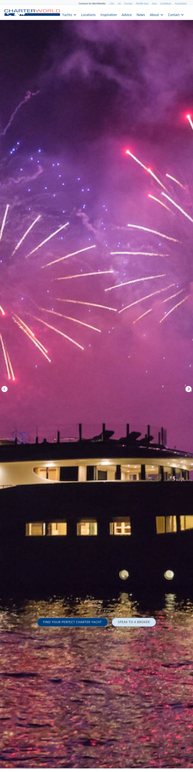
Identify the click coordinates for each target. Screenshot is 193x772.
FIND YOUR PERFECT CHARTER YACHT (72, 622)
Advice (127, 14)
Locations (88, 14)
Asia (154, 3)
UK (119, 3)
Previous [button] (5, 389)
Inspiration (108, 14)
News (141, 14)
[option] (96, 386)
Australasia (181, 3)
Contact (174, 14)
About (154, 14)
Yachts (67, 14)
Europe (128, 3)
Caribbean (165, 3)
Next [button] (188, 389)
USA (112, 3)
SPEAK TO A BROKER (134, 622)
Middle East (142, 3)
